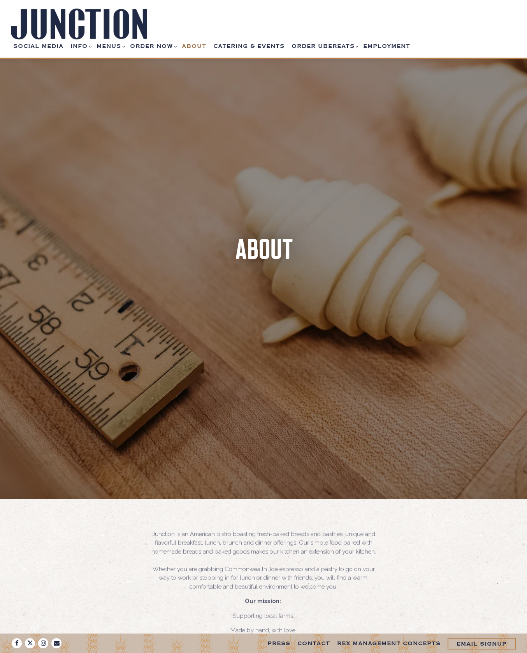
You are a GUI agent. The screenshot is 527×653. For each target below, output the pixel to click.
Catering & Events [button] (249, 46)
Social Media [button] (38, 46)
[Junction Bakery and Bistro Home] (79, 24)
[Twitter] (30, 643)
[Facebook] (17, 643)
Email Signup (482, 644)
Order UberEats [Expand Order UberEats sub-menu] (324, 46)
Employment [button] (386, 46)
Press (278, 644)
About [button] (194, 46)
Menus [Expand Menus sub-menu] (109, 46)
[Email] (56, 643)
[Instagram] (43, 643)
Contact (313, 644)
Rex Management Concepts (389, 644)
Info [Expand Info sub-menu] (80, 46)
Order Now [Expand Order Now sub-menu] (152, 46)
